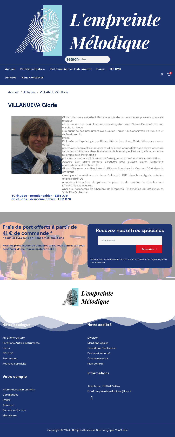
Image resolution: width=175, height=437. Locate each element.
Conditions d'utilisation (102, 348)
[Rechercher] (87, 59)
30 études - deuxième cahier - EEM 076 (41, 199)
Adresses (8, 405)
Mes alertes (10, 415)
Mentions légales (98, 343)
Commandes (10, 394)
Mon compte (96, 363)
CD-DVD (8, 353)
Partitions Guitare (14, 337)
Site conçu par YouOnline (112, 430)
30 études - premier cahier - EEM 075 (39, 196)
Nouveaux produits (14, 363)
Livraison (93, 337)
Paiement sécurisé (99, 353)
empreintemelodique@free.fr (113, 391)
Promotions (10, 358)
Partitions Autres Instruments (21, 343)
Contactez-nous (98, 358)
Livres (6, 348)
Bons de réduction (14, 410)
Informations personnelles (19, 389)
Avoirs (6, 400)
